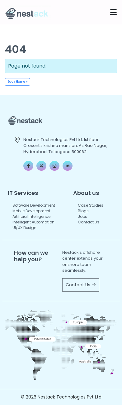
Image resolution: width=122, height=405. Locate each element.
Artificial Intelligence (31, 216)
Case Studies (90, 205)
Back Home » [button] (17, 81)
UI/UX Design (24, 227)
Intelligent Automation (33, 222)
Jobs (82, 216)
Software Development (33, 205)
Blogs (83, 211)
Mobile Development (31, 211)
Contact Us (88, 222)
